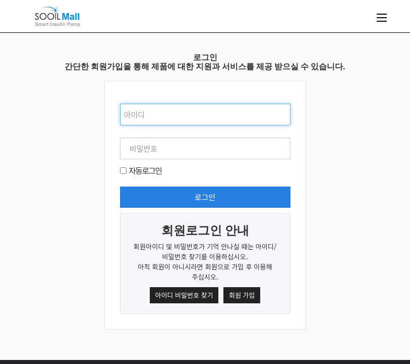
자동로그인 (145, 170)
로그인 (205, 197)
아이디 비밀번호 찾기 (184, 295)
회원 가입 (242, 295)
